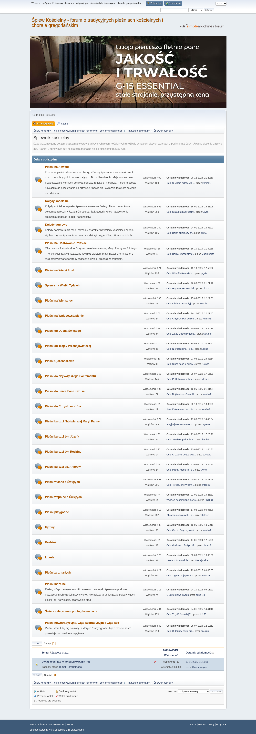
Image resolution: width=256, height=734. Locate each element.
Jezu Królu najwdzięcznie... (180, 409)
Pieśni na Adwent (57, 167)
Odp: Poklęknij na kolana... (180, 379)
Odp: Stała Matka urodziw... (180, 212)
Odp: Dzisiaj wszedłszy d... (180, 254)
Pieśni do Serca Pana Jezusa (65, 391)
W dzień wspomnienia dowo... (182, 500)
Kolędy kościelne (57, 201)
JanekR (207, 545)
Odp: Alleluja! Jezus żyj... (179, 303)
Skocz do (172, 691)
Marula (203, 303)
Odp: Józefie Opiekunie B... (180, 439)
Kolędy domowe (56, 224)
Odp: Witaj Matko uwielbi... (180, 273)
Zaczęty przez (60, 652)
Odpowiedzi (170, 650)
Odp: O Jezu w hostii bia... (180, 631)
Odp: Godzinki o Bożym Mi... (181, 545)
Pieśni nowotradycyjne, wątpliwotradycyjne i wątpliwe (82, 622)
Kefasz (205, 364)
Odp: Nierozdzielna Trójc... (180, 349)
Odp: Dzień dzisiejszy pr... (180, 233)
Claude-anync (199, 667)
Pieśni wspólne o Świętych (63, 497)
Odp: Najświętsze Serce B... (181, 394)
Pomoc (193, 724)
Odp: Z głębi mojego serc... (180, 575)
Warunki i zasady (206, 724)
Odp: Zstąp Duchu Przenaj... (181, 333)
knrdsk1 (206, 183)
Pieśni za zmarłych (58, 572)
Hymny (50, 527)
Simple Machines (56, 724)
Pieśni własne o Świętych (62, 482)
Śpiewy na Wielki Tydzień (62, 285)
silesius (205, 379)
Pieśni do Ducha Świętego (63, 330)
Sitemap (70, 724)
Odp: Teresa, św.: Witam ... (180, 485)
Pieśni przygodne (57, 512)
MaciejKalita (208, 254)
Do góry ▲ (221, 724)
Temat (45, 652)
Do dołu (37, 643)
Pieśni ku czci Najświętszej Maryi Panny (72, 421)
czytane (207, 333)
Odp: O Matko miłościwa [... (180, 183)
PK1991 (209, 500)
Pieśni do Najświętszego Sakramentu (70, 376)
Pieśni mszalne (55, 584)
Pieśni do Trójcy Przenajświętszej (68, 346)
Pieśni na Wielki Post (59, 270)
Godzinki (51, 542)
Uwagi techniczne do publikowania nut (66, 661)
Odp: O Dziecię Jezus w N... (181, 454)
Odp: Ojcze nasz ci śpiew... (180, 364)
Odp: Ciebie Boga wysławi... (181, 530)
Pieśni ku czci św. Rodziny (63, 451)
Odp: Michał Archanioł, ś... (180, 469)
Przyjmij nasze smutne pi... (180, 424)
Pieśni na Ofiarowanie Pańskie (66, 243)
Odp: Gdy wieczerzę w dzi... (181, 288)
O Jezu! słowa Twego (178, 595)
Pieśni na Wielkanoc (59, 300)
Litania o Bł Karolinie (177, 560)
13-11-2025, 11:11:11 (197, 662)
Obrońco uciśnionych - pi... (180, 515)
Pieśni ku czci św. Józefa (62, 436)
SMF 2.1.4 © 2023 (38, 724)
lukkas (204, 349)
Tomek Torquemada (70, 667)
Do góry (37, 675)
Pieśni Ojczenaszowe (59, 361)
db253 (204, 233)
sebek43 (200, 595)
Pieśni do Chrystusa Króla (63, 406)
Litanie (49, 557)
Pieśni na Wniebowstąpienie (64, 315)
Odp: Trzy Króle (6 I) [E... (179, 614)
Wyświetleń (171, 655)
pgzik (204, 273)
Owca (205, 212)
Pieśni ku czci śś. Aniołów (63, 466)
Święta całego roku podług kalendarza (71, 611)
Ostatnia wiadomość (200, 652)
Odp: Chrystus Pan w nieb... (181, 318)
